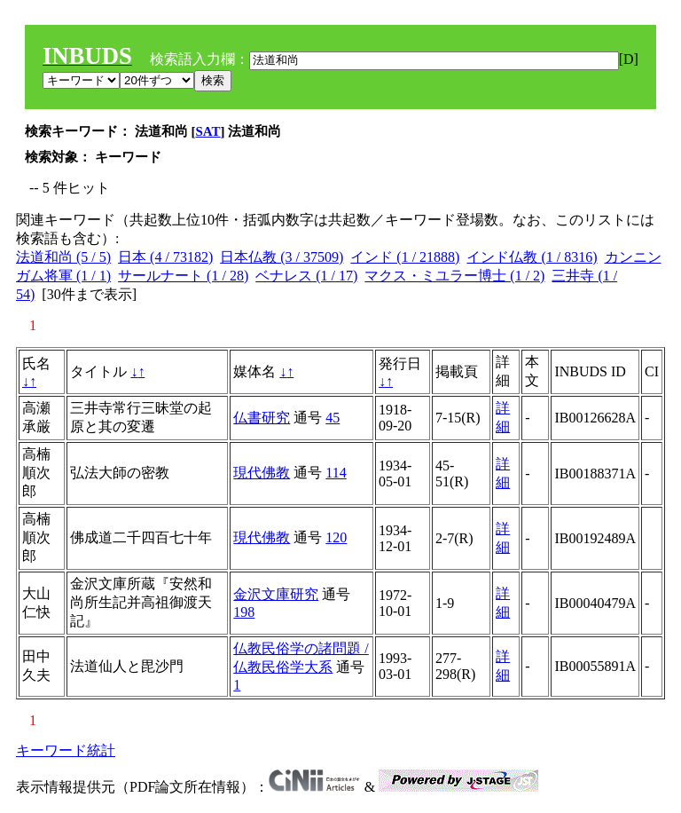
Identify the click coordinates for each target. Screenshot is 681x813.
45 (332, 417)
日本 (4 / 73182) (165, 256)
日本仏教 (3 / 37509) (281, 256)
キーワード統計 (65, 750)
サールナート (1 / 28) (183, 275)
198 (243, 612)
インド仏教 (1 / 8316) (531, 256)
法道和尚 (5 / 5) (63, 256)
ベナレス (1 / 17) (306, 275)
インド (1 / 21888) (404, 256)
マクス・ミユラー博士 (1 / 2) (454, 275)
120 (336, 537)
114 (335, 472)
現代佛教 (261, 472)
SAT (208, 131)
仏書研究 (261, 417)
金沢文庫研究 (275, 594)
